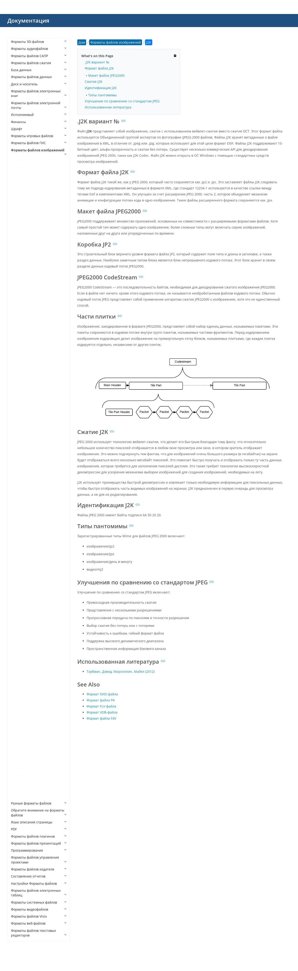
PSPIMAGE (23, 697)
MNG (20, 577)
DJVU (19, 379)
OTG (19, 612)
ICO (18, 485)
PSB (18, 676)
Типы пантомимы (102, 95)
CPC (19, 294)
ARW (19, 224)
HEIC (19, 464)
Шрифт (38, 129)
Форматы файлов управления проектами (38, 859)
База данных (38, 70)
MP (18, 584)
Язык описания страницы (38, 822)
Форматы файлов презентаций (38, 843)
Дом (81, 42)
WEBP (20, 768)
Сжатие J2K (93, 81)
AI (17, 196)
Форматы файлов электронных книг (38, 93)
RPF (18, 725)
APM (19, 203)
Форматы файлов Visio (38, 916)
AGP (19, 188)
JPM (18, 549)
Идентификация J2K (101, 88)
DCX (19, 351)
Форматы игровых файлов (38, 136)
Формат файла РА (101, 700)
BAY (19, 238)
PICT (19, 655)
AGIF (19, 181)
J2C (18, 499)
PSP (18, 690)
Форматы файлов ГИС (38, 143)
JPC (18, 527)
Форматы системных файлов (38, 902)
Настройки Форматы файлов (38, 883)
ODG (19, 605)
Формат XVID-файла (102, 694)
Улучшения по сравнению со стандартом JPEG (122, 101)
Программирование (38, 850)
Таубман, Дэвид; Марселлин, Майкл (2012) (121, 671)
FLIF (18, 429)
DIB (18, 365)
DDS (19, 358)
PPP (18, 669)
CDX (19, 273)
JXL (18, 563)
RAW (19, 718)
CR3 (19, 308)
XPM (19, 789)
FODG (20, 436)
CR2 (19, 301)
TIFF (19, 761)
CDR (19, 266)
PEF (18, 648)
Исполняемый (38, 114)
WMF (19, 775)
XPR (18, 796)
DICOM (21, 372)
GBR (19, 443)
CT (18, 323)
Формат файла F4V (101, 718)
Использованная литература (108, 107)
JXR (18, 570)
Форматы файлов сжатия (38, 63)
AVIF (19, 231)
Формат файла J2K (99, 68)
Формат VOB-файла (102, 712)
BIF (18, 245)
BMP (19, 252)
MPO (19, 591)
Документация (28, 20)
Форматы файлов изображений (38, 152)
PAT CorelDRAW (28, 619)
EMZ (19, 407)
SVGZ (20, 739)
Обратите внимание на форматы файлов (38, 812)
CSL (18, 316)
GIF (18, 450)
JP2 (18, 520)
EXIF (19, 415)
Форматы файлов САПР (38, 56)
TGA (19, 747)
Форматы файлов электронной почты (38, 105)
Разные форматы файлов (38, 803)
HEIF (19, 471)
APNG (20, 210)
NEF (19, 598)
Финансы (38, 122)
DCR (19, 344)
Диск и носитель (38, 84)
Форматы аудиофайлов (38, 48)
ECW (19, 393)
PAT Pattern (25, 626)
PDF (38, 829)
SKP (18, 732)
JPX (18, 556)
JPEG (19, 535)
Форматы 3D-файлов (38, 41)
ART (19, 217)
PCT (18, 633)
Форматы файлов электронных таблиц (38, 892)
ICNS (19, 478)
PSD (19, 683)
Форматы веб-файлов (38, 923)
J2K (18, 506)
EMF (19, 400)
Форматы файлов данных (38, 77)
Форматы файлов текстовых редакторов (38, 932)
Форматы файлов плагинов (38, 836)
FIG (18, 422)
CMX (19, 287)
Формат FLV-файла (101, 706)
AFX (18, 174)
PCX (18, 640)
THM (19, 754)
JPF (18, 542)
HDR (19, 457)
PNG (19, 662)
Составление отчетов (38, 876)
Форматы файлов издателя (38, 869)
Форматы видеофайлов (38, 909)
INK (18, 492)
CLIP (19, 280)
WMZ (20, 782)
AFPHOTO (23, 167)
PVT (18, 704)
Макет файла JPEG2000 (106, 75)
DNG (19, 386)
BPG (19, 259)
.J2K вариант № (97, 62)
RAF (18, 711)
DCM (19, 337)
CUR (19, 330)
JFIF (18, 513)
